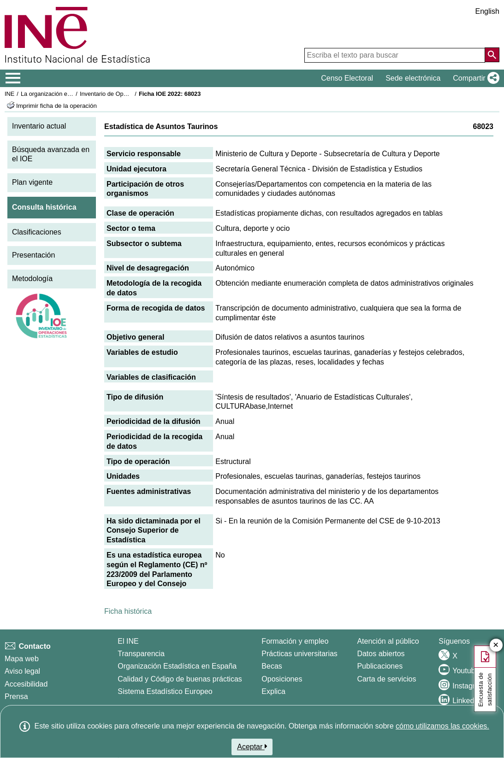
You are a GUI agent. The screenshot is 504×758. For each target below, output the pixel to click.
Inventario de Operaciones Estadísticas (131, 93)
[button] (474, 78)
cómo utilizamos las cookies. (442, 726)
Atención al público (388, 641)
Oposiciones (281, 679)
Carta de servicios (386, 679)
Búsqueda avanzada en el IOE (50, 154)
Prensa (16, 696)
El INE (128, 641)
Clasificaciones (36, 232)
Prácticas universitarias (299, 654)
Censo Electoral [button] (347, 78)
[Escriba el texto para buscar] (394, 55)
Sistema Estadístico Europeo (165, 691)
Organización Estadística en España (177, 666)
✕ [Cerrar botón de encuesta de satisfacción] (496, 645)
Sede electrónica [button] (412, 78)
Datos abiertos (380, 654)
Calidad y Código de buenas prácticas (180, 679)
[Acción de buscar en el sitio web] (492, 54)
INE (9, 93)
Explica (273, 691)
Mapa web (22, 659)
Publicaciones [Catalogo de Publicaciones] (380, 666)
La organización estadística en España (71, 93)
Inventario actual (39, 126)
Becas (271, 666)
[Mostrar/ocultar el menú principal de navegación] (13, 78)
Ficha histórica (128, 611)
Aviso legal (22, 671)
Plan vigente (32, 182)
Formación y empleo (294, 641)
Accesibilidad (26, 684)
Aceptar (252, 746)
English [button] (487, 11)
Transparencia (141, 654)
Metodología (32, 278)
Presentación (33, 255)
